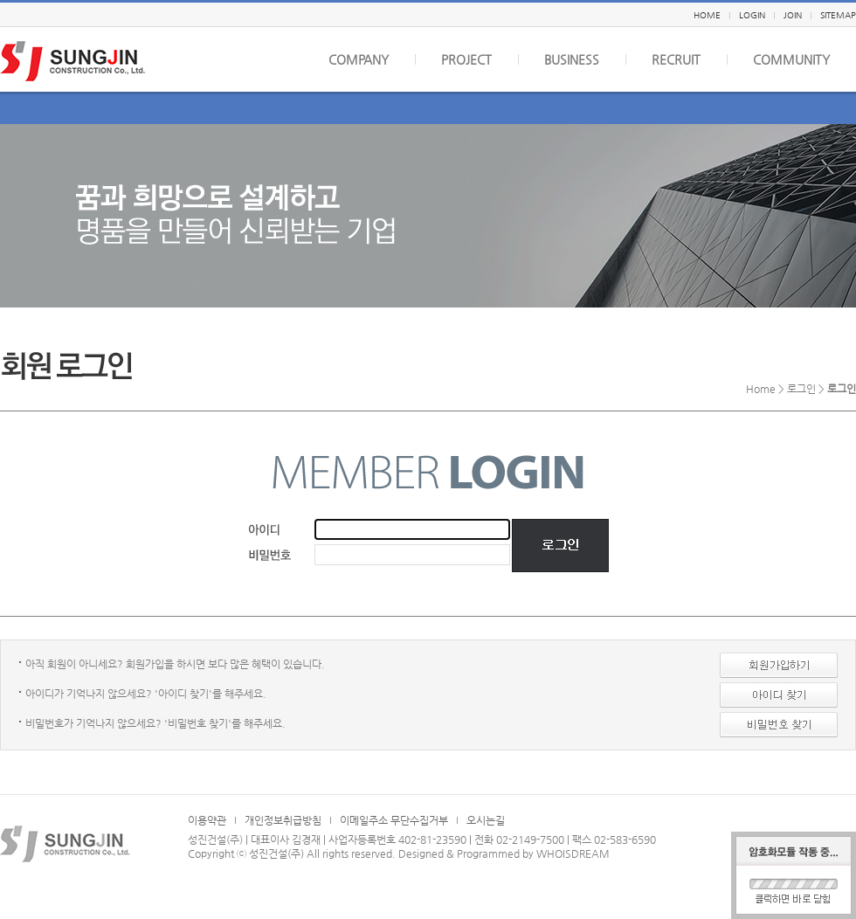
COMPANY (358, 59)
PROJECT (466, 59)
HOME (707, 15)
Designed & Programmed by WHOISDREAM (504, 853)
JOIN (793, 15)
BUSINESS (571, 59)
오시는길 (485, 820)
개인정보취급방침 (283, 820)
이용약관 (207, 820)
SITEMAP (838, 15)
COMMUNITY (791, 59)
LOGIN (752, 15)
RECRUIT (676, 59)
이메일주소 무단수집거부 (394, 820)
